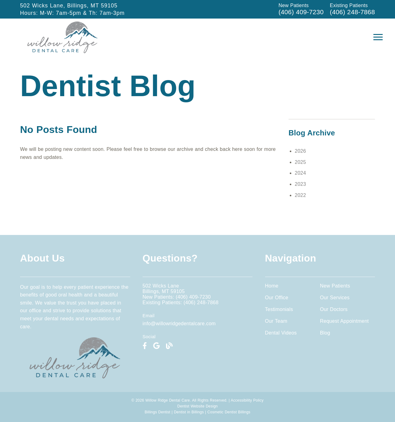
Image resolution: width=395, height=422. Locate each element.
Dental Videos (281, 332)
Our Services (335, 297)
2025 (300, 162)
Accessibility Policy (247, 400)
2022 (300, 195)
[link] (63, 51)
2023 (300, 184)
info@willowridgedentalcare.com (179, 323)
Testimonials (279, 309)
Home (272, 285)
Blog (325, 332)
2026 (300, 151)
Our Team (276, 321)
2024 (300, 173)
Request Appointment (344, 321)
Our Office (277, 297)
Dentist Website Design (197, 406)
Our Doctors (334, 309)
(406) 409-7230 (301, 11)
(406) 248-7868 (352, 11)
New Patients (335, 285)
